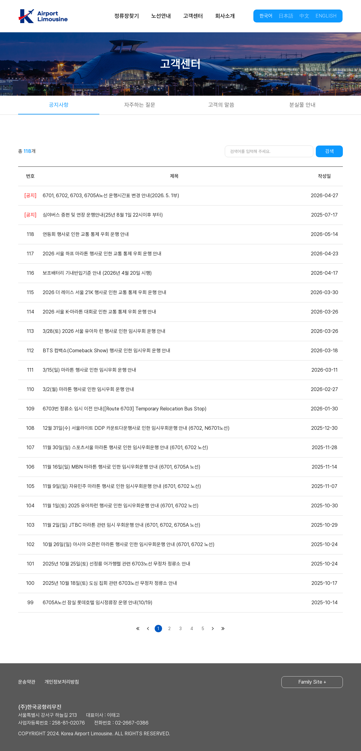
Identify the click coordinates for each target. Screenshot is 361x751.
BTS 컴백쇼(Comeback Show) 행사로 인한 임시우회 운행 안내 (106, 351)
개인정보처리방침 (62, 682)
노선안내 (161, 16)
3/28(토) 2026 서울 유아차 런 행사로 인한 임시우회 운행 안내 (104, 331)
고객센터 (193, 16)
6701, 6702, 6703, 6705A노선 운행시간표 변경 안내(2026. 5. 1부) (111, 195)
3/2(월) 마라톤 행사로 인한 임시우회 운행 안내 (88, 389)
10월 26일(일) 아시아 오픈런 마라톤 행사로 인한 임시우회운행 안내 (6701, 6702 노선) (129, 544)
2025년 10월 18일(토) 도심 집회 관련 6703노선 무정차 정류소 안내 (110, 583)
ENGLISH (325, 16)
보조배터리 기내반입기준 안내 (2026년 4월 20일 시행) (97, 273)
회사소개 (225, 16)
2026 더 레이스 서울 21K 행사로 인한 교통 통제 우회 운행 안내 (104, 292)
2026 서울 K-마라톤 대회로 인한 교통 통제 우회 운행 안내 (99, 312)
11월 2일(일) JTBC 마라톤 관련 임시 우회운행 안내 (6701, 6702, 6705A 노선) (121, 525)
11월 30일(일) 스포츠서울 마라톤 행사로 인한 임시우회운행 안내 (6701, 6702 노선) (125, 447)
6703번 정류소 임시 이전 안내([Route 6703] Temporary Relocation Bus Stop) (125, 409)
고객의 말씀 (221, 105)
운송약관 (26, 682)
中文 (304, 16)
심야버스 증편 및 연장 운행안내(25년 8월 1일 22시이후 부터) (103, 215)
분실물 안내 (302, 105)
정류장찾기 (126, 16)
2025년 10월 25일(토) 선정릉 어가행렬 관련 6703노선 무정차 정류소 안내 (116, 564)
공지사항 (59, 105)
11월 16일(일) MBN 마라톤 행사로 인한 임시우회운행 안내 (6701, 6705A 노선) (121, 467)
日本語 (286, 16)
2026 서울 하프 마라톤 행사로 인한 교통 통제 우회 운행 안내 (102, 254)
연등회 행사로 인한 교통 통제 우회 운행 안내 (86, 234)
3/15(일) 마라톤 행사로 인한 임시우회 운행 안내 (89, 370)
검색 (329, 151)
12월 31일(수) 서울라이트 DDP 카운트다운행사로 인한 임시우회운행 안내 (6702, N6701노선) (136, 428)
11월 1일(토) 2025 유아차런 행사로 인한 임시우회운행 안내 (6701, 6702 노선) (121, 506)
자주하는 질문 (139, 105)
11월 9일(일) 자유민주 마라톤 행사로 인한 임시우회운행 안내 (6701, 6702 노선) (122, 486)
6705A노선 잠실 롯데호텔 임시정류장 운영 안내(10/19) (98, 602)
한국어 (266, 16)
